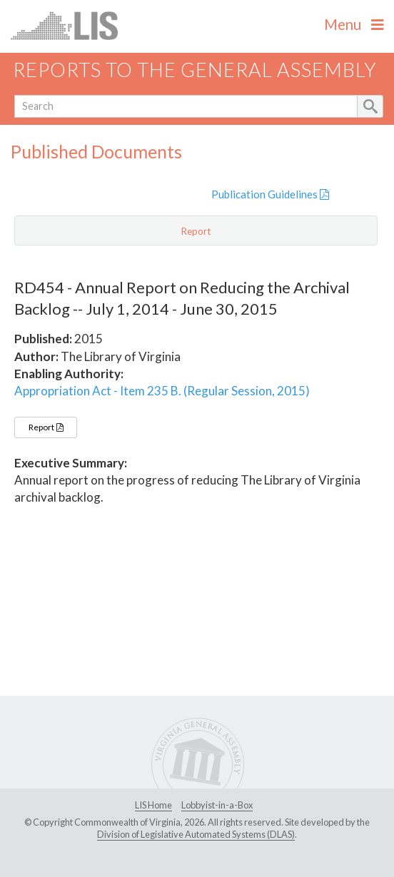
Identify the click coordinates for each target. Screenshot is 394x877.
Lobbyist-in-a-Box (217, 805)
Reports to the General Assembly (195, 69)
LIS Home (153, 805)
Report (46, 427)
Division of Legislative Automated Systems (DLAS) (196, 834)
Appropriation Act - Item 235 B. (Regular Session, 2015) (162, 390)
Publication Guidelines (270, 194)
